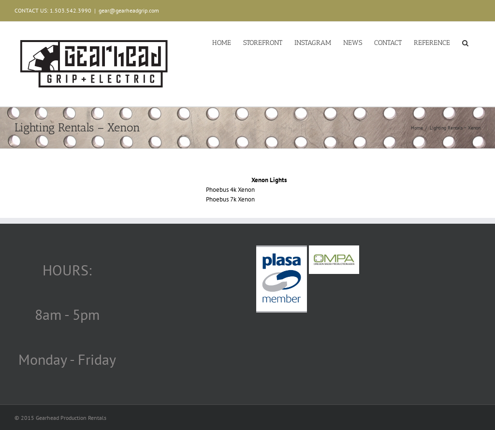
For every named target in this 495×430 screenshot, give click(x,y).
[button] (465, 42)
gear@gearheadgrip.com (129, 10)
